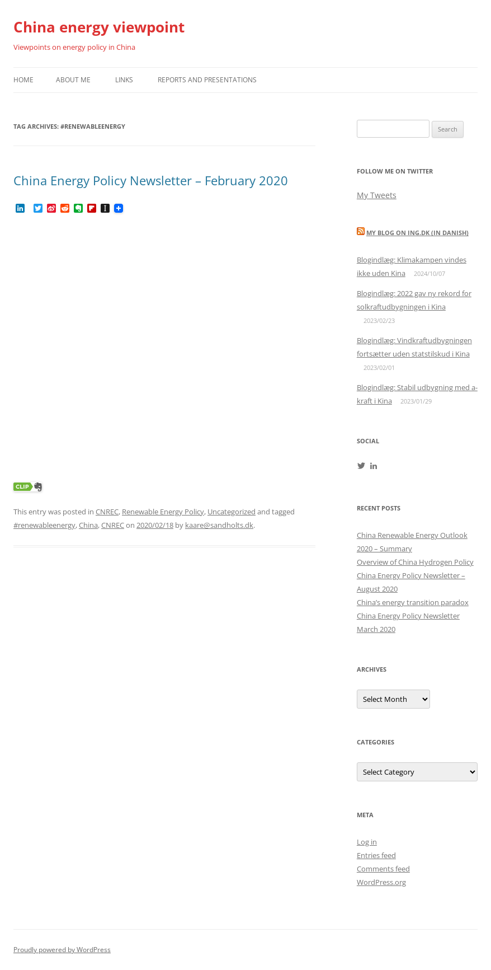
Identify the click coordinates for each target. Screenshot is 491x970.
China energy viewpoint (99, 27)
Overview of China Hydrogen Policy (415, 562)
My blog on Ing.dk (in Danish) (417, 232)
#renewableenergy (44, 525)
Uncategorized (231, 512)
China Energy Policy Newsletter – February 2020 (150, 180)
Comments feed (383, 869)
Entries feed (376, 855)
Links (124, 80)
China (88, 525)
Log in (367, 842)
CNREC (107, 512)
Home (23, 80)
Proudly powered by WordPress (62, 949)
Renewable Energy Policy (163, 512)
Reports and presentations (207, 80)
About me (73, 80)
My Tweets (376, 195)
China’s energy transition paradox (413, 602)
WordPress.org (381, 882)
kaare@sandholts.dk (219, 525)
